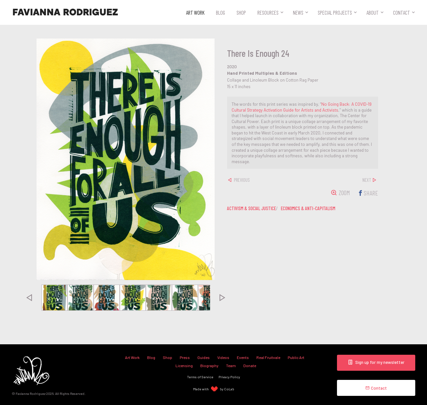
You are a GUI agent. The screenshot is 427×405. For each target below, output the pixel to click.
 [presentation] (28, 297)
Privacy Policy (229, 377)
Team (231, 365)
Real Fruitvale (268, 357)
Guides (203, 357)
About (372, 12)
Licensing (184, 365)
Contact (401, 12)
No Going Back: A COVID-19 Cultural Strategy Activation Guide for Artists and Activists (302, 107)
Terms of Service (200, 377)
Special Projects (335, 12)
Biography (209, 365)
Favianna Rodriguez (65, 12)
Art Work (195, 12)
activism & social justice (251, 208)
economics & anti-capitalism (308, 208)
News (298, 12)
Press (185, 357)
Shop (241, 12)
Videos (223, 357)
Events (243, 357)
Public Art (296, 357)
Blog (220, 12)
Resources (268, 12)
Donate (249, 365)
